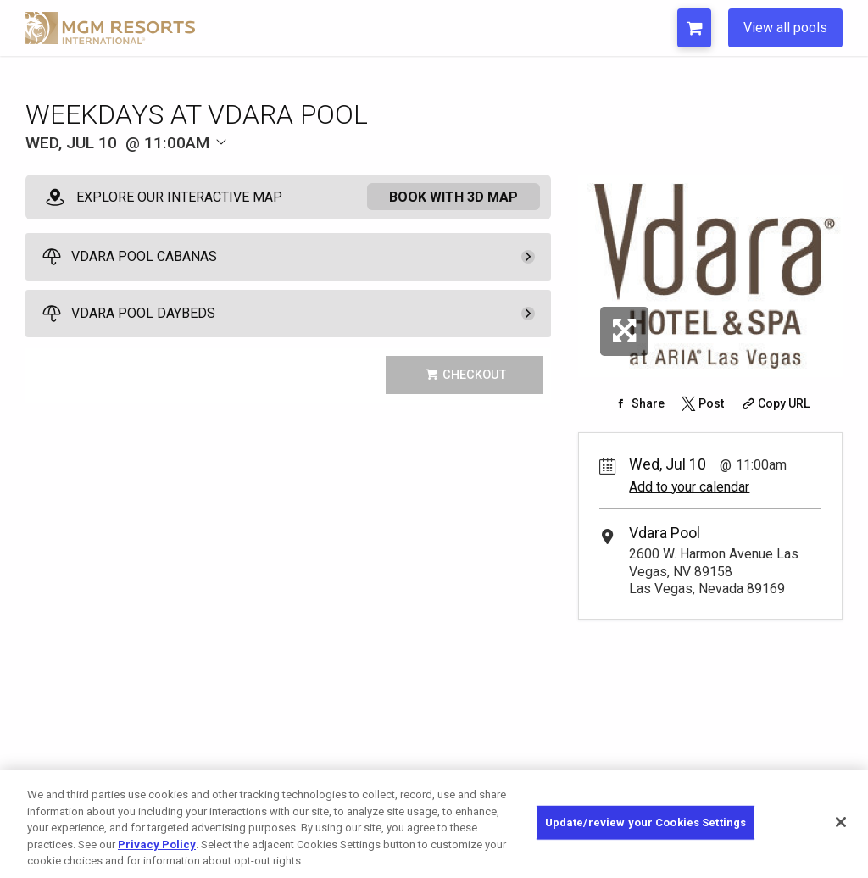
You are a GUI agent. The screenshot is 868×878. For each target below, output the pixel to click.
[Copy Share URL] (774, 403)
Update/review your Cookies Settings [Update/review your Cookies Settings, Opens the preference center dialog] (646, 822)
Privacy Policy (157, 844)
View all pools (785, 27)
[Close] (841, 822)
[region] (434, 824)
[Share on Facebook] (638, 403)
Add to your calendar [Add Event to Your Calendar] (689, 487)
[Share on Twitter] (701, 403)
